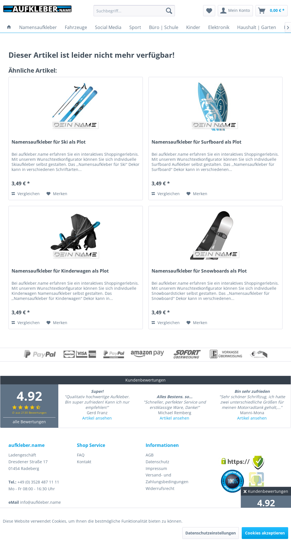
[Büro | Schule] (163, 27)
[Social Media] (108, 27)
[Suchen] (169, 10)
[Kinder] (193, 27)
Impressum (156, 468)
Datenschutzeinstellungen (210, 533)
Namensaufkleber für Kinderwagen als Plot (60, 271)
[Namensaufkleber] (38, 27)
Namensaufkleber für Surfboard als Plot (196, 142)
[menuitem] (134, 10)
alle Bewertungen (29, 421)
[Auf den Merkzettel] (56, 193)
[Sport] (135, 27)
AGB (150, 455)
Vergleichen (26, 193)
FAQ (81, 455)
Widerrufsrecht (160, 488)
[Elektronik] (218, 27)
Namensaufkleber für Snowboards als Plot (199, 271)
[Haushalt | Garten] (256, 27)
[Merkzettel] (209, 10)
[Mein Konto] (235, 10)
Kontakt (84, 461)
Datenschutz (157, 461)
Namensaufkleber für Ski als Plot (49, 142)
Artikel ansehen (97, 418)
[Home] (9, 27)
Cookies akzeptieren (265, 533)
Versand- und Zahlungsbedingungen (167, 478)
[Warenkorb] (272, 10)
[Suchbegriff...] (134, 10)
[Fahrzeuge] (76, 27)
